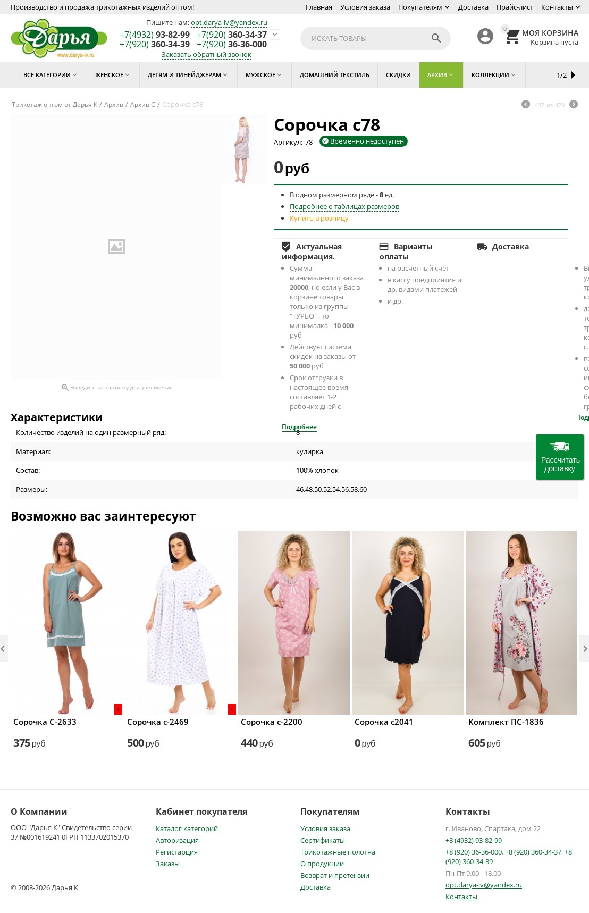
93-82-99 (155, 35)
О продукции (322, 863)
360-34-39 (155, 44)
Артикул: (288, 142)
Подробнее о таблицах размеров (344, 206)
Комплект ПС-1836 (506, 721)
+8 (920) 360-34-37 (533, 852)
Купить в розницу (319, 218)
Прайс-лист (515, 7)
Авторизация (177, 840)
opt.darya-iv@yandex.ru (229, 22)
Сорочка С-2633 (45, 721)
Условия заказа (365, 7)
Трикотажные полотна (337, 852)
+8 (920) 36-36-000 (473, 852)
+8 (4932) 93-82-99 (473, 840)
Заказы (168, 863)
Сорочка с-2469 (158, 721)
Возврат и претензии (334, 875)
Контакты (557, 7)
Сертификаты (322, 840)
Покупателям (420, 7)
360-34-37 (232, 35)
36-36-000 (232, 44)
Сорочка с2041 (384, 721)
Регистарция (177, 852)
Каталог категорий (187, 828)
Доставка (473, 7)
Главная (319, 7)
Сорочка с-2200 (271, 721)
